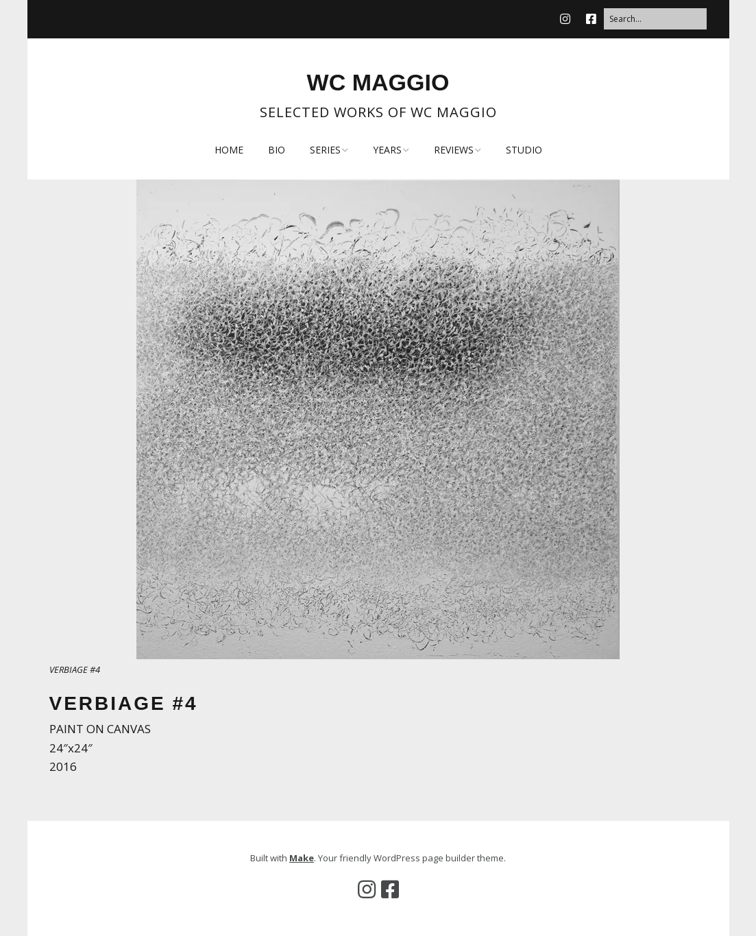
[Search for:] (655, 19)
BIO (276, 149)
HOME (229, 149)
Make (301, 858)
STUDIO (524, 149)
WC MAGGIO (378, 82)
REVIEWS (454, 149)
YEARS (387, 149)
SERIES (325, 149)
